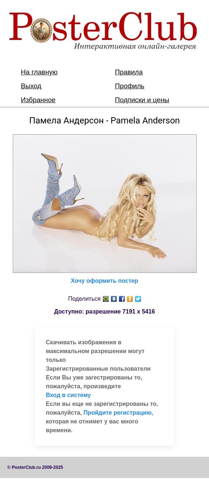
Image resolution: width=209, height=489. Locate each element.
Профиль (130, 86)
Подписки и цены (142, 100)
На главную (39, 72)
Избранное (38, 100)
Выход (31, 86)
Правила (129, 72)
